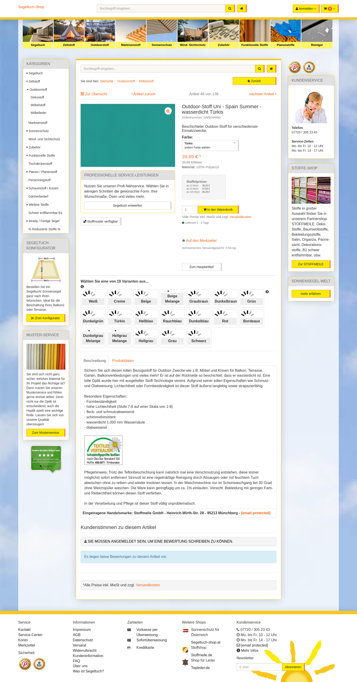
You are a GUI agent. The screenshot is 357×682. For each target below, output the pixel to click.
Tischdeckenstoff (39, 163)
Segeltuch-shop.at (205, 642)
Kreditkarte (145, 647)
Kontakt (24, 630)
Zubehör (224, 45)
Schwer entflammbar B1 (44, 213)
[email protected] (255, 513)
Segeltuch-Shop (31, 7)
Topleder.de (200, 668)
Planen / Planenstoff (42, 172)
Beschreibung (95, 361)
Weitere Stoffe (38, 204)
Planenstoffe (285, 45)
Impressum (82, 630)
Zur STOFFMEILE (311, 264)
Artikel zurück (144, 94)
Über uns (80, 666)
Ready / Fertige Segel (43, 221)
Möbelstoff (37, 105)
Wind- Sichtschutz (193, 45)
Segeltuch (38, 45)
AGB (77, 635)
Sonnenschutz (162, 45)
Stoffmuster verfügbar (101, 221)
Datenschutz (83, 640)
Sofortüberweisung (151, 640)
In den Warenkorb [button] (218, 209)
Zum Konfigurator (45, 318)
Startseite (106, 81)
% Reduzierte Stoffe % (43, 229)
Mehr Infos (249, 650)
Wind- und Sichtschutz (43, 139)
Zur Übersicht (96, 94)
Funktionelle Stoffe (254, 45)
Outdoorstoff (100, 45)
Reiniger (317, 45)
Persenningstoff (39, 180)
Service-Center (30, 635)
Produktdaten (123, 361)
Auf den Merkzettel (201, 241)
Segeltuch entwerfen (127, 205)
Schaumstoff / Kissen (43, 188)
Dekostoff (36, 97)
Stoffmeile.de (201, 655)
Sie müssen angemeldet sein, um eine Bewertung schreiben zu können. (160, 541)
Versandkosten (240, 217)
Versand (79, 645)
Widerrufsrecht (85, 650)
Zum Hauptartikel (201, 267)
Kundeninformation (88, 656)
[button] (330, 9)
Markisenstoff (130, 45)
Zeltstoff (69, 45)
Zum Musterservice (45, 432)
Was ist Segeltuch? (88, 671)
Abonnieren (293, 667)
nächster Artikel (262, 94)
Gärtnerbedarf (37, 196)
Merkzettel (26, 645)
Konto (23, 640)
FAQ (76, 661)
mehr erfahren (311, 294)
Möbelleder (37, 113)
